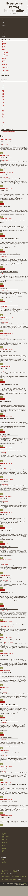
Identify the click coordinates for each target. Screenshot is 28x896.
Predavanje (4, 61)
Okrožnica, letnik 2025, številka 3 (8, 870)
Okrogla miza (5, 55)
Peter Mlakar (4, 403)
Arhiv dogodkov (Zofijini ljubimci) (9, 131)
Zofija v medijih (5, 67)
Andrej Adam (4, 306)
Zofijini (3, 859)
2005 (3, 113)
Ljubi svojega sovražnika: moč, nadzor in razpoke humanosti (14, 876)
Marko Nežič (4, 256)
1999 (3, 122)
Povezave (4, 33)
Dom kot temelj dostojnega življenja (9, 879)
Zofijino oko (4, 72)
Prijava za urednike (22, 883)
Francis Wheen (4, 386)
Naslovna (4, 17)
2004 (3, 114)
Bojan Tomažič (4, 208)
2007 (3, 110)
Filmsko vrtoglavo (5, 50)
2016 (3, 96)
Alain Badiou (4, 692)
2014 (3, 99)
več (1, 153)
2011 (3, 104)
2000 (3, 121)
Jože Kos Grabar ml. (5, 160)
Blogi (3, 28)
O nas (3, 19)
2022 (3, 87)
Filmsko (3, 44)
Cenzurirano (4, 41)
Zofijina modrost (5, 70)
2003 (3, 116)
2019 (3, 91)
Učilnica (4, 862)
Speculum (4, 66)
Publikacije (4, 64)
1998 (3, 124)
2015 (3, 97)
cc (1, 883)
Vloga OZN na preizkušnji (7, 874)
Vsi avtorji (3, 77)
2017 (3, 94)
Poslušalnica (4, 49)
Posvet (3, 60)
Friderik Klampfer (5, 177)
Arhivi (3, 36)
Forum (3, 30)
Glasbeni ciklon (5, 52)
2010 (3, 105)
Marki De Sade (4, 755)
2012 (3, 102)
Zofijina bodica (5, 69)
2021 (3, 88)
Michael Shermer (5, 338)
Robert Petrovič (4, 658)
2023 (3, 85)
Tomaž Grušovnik (5, 144)
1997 (3, 125)
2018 (3, 93)
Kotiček (3, 46)
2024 (3, 84)
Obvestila (4, 47)
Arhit (26, 884)
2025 (3, 82)
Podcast (3, 57)
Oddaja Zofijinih (5, 54)
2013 (3, 101)
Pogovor (4, 58)
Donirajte (4, 851)
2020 (3, 90)
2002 (3, 117)
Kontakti (4, 22)
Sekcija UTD (4, 860)
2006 (3, 111)
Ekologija (4, 43)
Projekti (3, 25)
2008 (3, 108)
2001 (3, 119)
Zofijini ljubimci (5, 193)
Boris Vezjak (4, 420)
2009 (3, 107)
